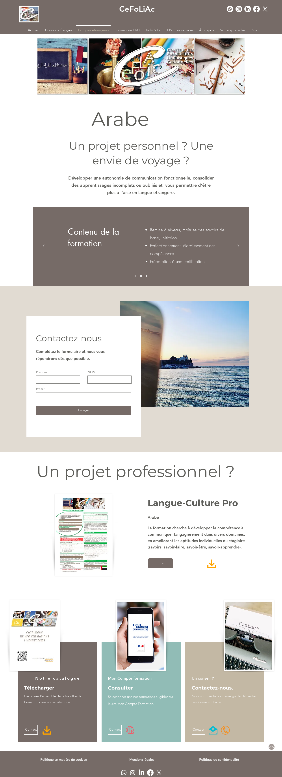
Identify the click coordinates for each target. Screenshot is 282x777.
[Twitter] (265, 9)
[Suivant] (238, 246)
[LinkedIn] (247, 9)
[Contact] (31, 730)
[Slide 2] (141, 276)
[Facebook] (256, 9)
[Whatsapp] (230, 9)
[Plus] (160, 563)
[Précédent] (43, 246)
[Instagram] (239, 9)
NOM (91, 372)
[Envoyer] (83, 410)
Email (39, 388)
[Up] (272, 747)
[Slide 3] (146, 276)
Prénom (41, 372)
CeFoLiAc (136, 9)
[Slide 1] (135, 276)
